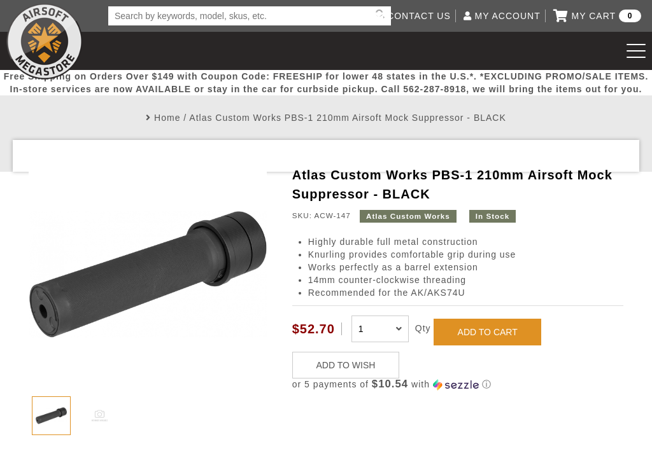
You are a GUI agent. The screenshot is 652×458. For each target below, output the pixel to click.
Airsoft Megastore (44, 41)
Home (167, 118)
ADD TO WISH (346, 365)
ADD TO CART (488, 332)
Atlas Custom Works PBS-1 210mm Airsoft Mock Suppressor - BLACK (347, 118)
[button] (457, 384)
